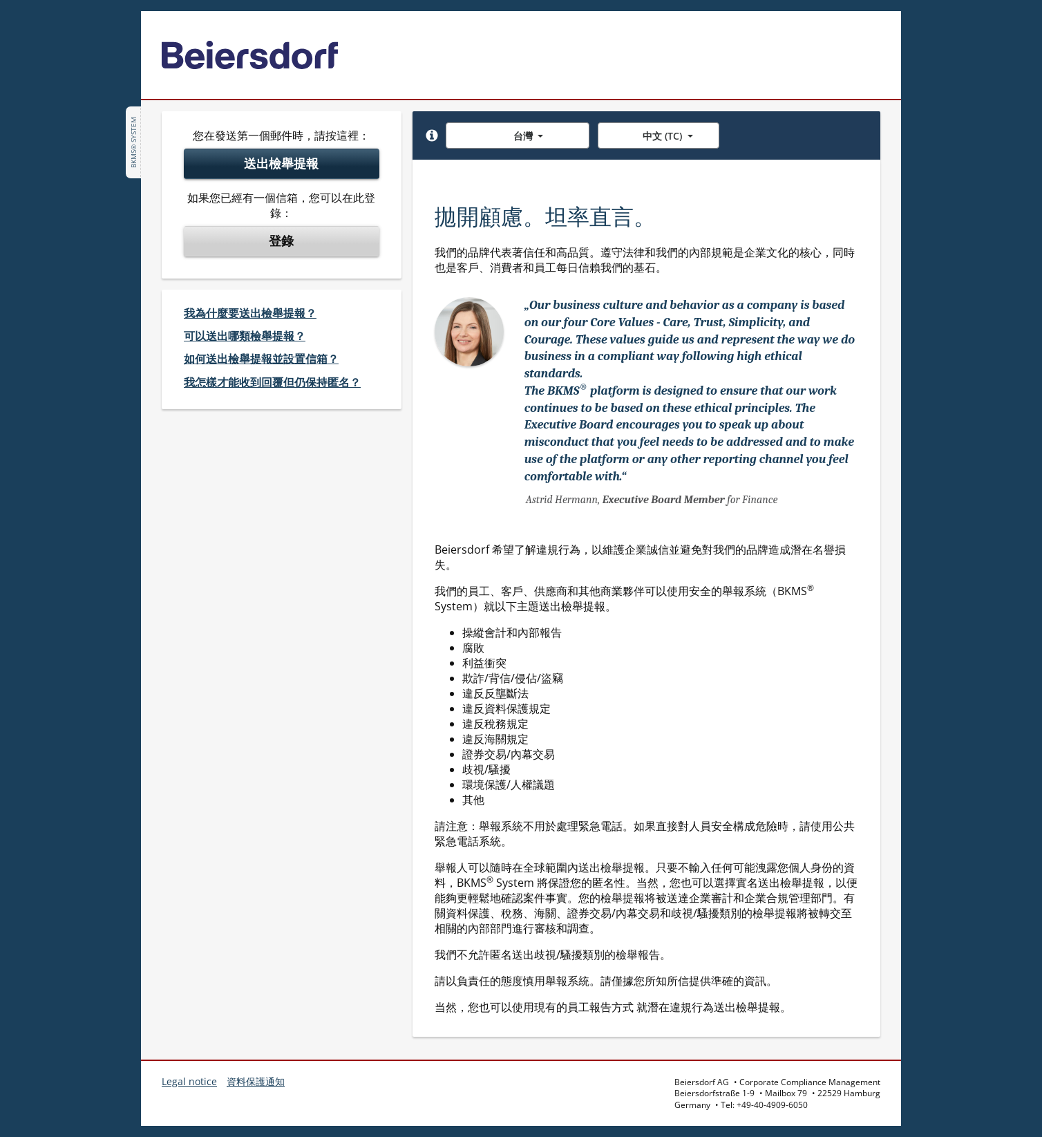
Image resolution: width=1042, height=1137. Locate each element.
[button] (431, 135)
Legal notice (189, 1081)
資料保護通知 (256, 1081)
